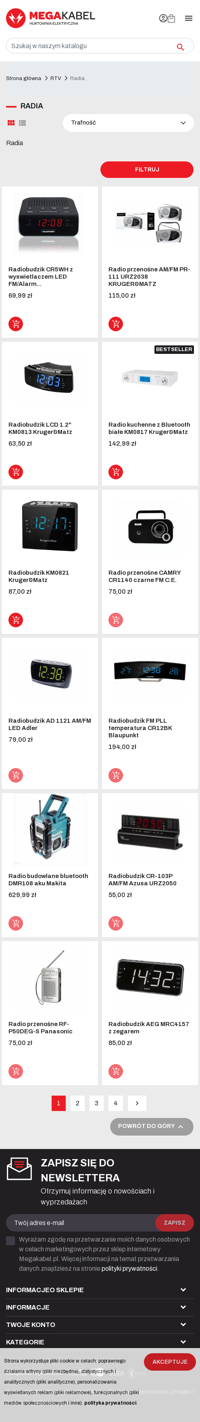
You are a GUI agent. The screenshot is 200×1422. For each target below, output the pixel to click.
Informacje (28, 1307)
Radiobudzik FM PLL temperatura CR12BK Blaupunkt (140, 728)
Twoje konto (30, 1324)
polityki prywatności (129, 1268)
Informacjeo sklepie (45, 1290)
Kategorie (25, 1342)
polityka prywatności (110, 1403)
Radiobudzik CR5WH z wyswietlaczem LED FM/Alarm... (40, 276)
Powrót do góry (151, 1127)
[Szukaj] (100, 45)
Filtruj (147, 170)
